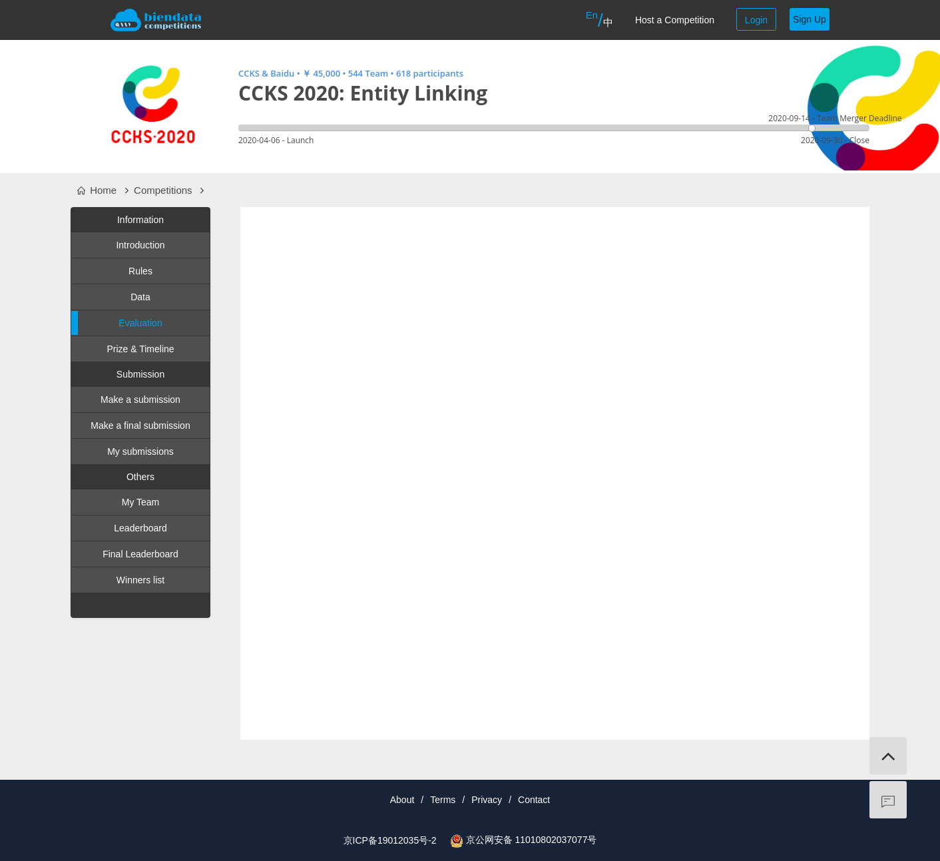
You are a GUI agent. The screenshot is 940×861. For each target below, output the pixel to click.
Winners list (140, 580)
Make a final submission (140, 425)
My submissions (140, 451)
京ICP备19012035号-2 (390, 840)
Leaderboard (140, 528)
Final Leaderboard (140, 554)
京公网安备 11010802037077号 (531, 839)
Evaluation (116, 323)
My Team (141, 502)
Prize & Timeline (140, 349)
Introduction (140, 245)
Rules (140, 271)
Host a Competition (674, 20)
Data (140, 297)
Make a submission (140, 399)
